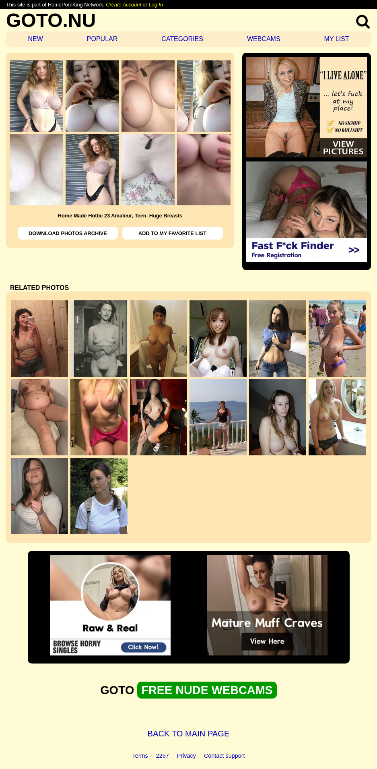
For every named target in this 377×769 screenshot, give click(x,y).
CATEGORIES (182, 38)
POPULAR (102, 38)
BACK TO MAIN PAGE (189, 733)
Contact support (224, 755)
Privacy (186, 755)
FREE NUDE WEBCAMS (206, 690)
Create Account (123, 5)
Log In (155, 5)
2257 (162, 755)
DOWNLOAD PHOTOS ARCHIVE (68, 233)
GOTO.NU (51, 20)
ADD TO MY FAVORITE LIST (172, 233)
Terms (140, 755)
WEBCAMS (263, 38)
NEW (35, 38)
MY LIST (336, 38)
